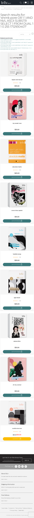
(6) (20, 257)
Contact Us (11, 508)
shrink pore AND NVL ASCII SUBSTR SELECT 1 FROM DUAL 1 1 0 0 (15, 48)
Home (2, 6)
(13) (20, 300)
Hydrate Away (17, 254)
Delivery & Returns (27, 508)
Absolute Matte (17, 167)
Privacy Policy (14, 510)
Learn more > (4, 479)
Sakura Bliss (17, 341)
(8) (20, 82)
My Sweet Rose (17, 123)
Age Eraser (17, 297)
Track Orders (4, 508)
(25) (20, 170)
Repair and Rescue (17, 79)
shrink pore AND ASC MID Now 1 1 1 (8, 49)
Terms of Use (19, 508)
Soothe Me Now (17, 428)
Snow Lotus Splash (17, 210)
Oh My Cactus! (17, 385)
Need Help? (21, 510)
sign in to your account (28, 3)
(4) (20, 431)
